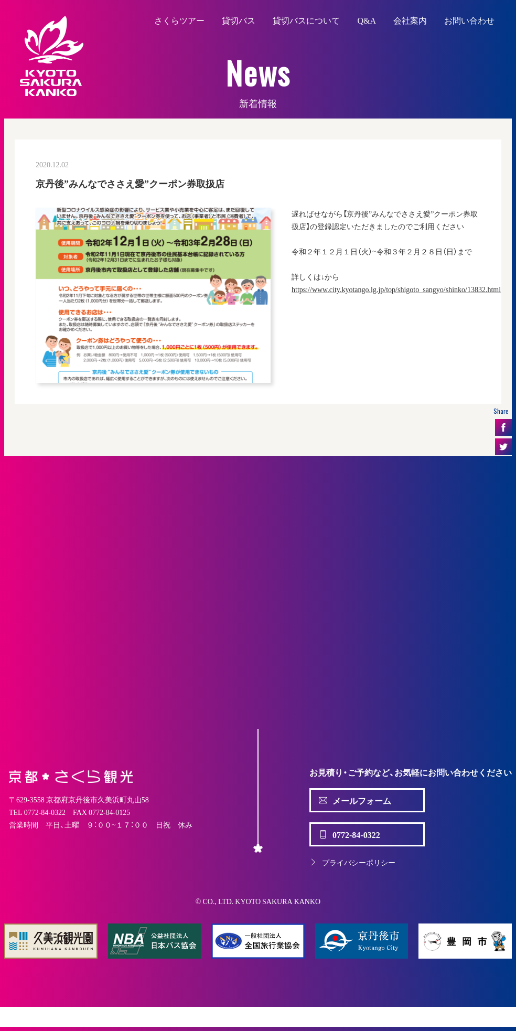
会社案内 (410, 20)
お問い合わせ (469, 20)
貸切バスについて (306, 20)
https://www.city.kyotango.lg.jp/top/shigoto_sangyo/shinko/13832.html (396, 289)
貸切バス (238, 20)
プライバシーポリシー (352, 862)
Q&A (366, 20)
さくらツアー (179, 20)
